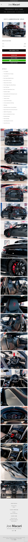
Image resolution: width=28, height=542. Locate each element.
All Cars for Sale (13, 505)
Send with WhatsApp (14, 60)
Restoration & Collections (14, 519)
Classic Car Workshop (13, 513)
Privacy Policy (19, 538)
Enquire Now (14, 55)
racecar (15, 539)
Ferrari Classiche (13, 521)
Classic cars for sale (14, 518)
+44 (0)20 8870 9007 (14, 0)
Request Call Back (14, 62)
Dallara (14, 507)
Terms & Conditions (13, 538)
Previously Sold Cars (14, 9)
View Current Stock (14, 50)
